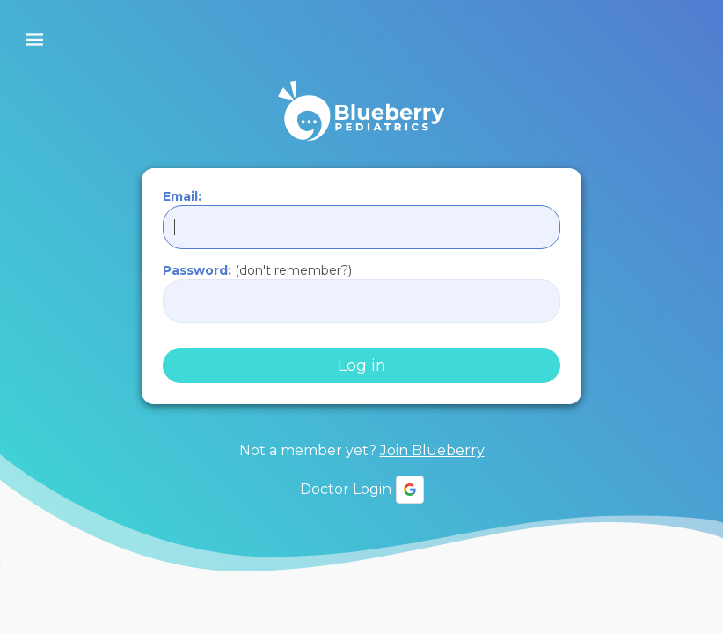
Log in (362, 365)
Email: (182, 196)
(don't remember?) (293, 270)
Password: (257, 270)
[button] (410, 490)
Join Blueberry (432, 450)
